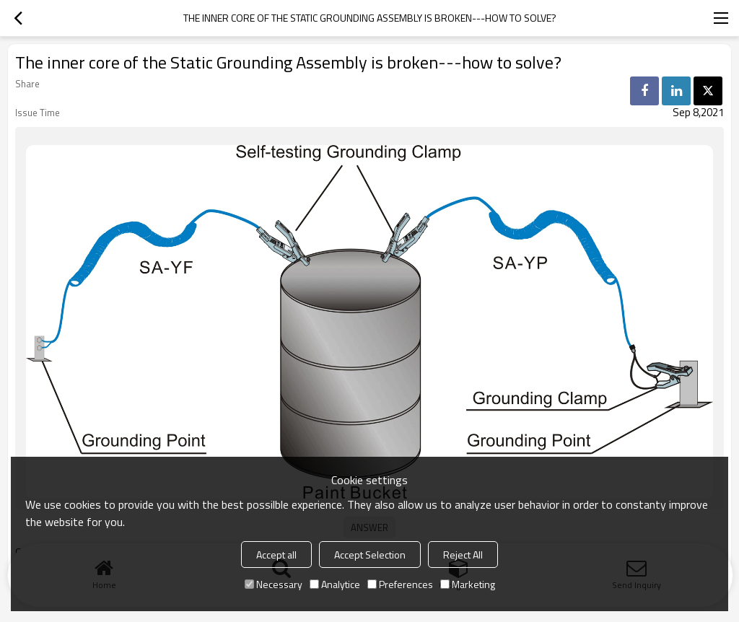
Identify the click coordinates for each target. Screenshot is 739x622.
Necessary (273, 584)
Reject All (463, 554)
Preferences (400, 584)
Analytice (335, 584)
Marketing (467, 584)
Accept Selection (370, 554)
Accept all (276, 554)
